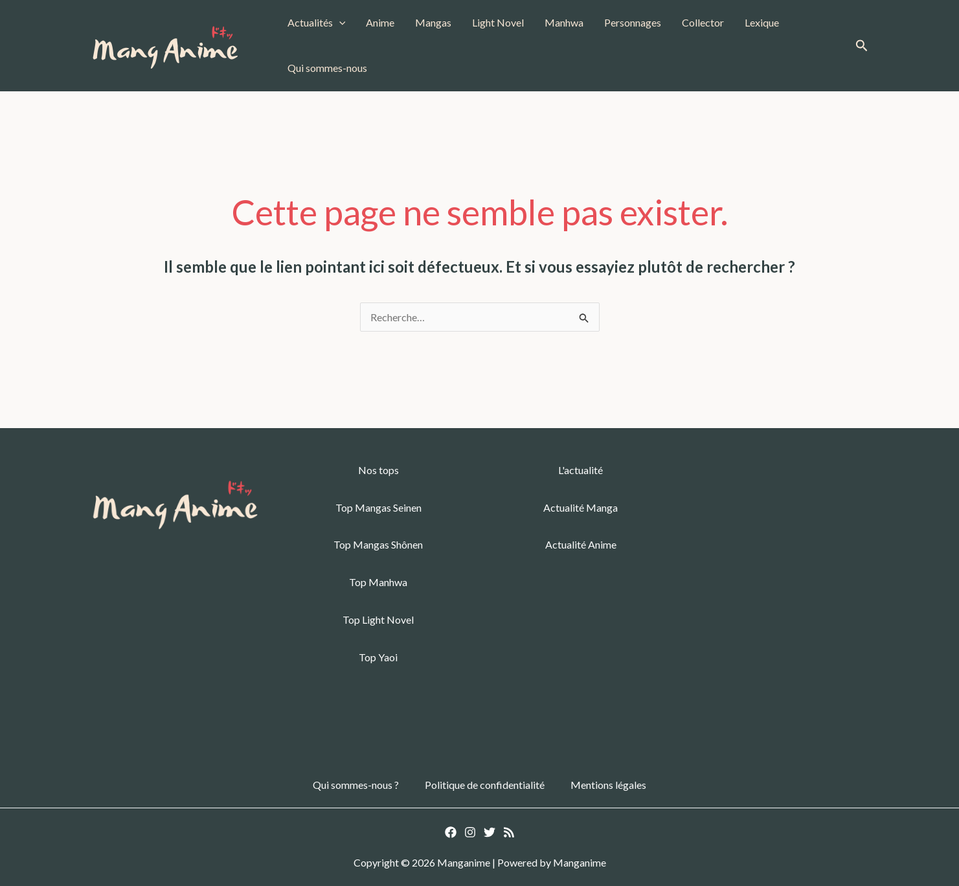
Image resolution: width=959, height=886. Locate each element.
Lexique (762, 22)
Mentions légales (608, 784)
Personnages (632, 22)
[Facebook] (451, 832)
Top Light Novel (378, 619)
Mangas (433, 22)
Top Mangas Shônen (378, 544)
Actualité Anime (580, 544)
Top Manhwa (378, 582)
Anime (380, 22)
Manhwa (564, 22)
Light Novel (498, 22)
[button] (339, 22)
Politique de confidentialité (485, 784)
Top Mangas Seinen (378, 507)
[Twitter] (489, 832)
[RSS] (509, 832)
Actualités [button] (317, 22)
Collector (703, 22)
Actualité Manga (580, 507)
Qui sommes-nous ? (356, 784)
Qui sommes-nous (327, 68)
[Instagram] (470, 832)
